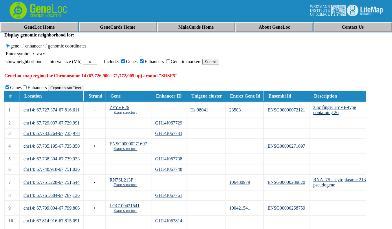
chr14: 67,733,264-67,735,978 (51, 133)
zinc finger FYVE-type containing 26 (334, 110)
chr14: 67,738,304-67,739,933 (51, 158)
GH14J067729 (168, 122)
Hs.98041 (199, 109)
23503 (235, 109)
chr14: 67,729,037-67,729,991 (51, 122)
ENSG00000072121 (286, 109)
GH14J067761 (168, 195)
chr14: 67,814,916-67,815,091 (51, 220)
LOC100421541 (124, 205)
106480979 (239, 182)
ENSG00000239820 (286, 182)
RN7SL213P (121, 179)
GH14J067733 (168, 133)
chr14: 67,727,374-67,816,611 (51, 109)
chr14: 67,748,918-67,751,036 (51, 169)
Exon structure (125, 112)
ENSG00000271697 (128, 143)
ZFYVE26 (119, 107)
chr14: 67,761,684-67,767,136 (51, 195)
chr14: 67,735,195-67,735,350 (51, 146)
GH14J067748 (168, 169)
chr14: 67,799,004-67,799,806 (51, 208)
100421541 (239, 208)
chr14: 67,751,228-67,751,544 (51, 182)
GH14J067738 (168, 158)
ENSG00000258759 (286, 208)
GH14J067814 (168, 220)
